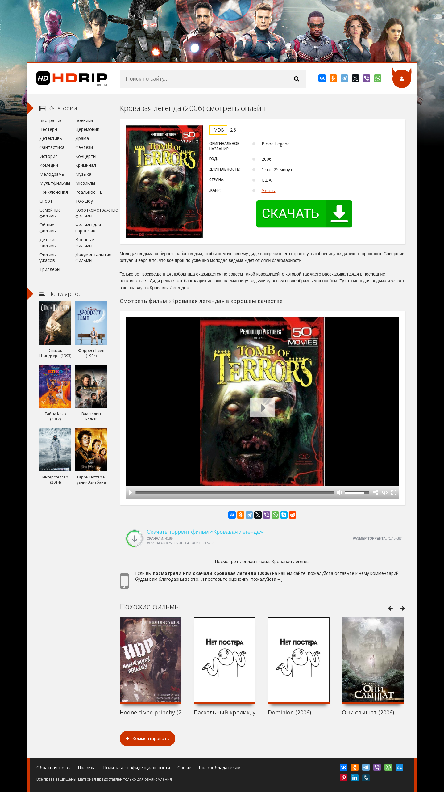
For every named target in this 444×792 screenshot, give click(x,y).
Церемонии (87, 129)
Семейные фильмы (50, 213)
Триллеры (49, 269)
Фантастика (51, 147)
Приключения (53, 192)
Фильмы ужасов (47, 257)
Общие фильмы (47, 228)
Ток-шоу (84, 201)
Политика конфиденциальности (136, 767)
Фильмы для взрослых (88, 228)
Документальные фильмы (91, 257)
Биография (51, 120)
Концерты (85, 156)
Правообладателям (219, 767)
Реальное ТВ (89, 192)
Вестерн (48, 129)
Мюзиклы (85, 183)
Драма (82, 138)
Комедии (48, 165)
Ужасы (269, 190)
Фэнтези (84, 147)
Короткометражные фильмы (91, 213)
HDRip (67, 78)
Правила (87, 767)
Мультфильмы (54, 183)
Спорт (45, 201)
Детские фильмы (48, 242)
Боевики (84, 120)
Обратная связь (53, 767)
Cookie (184, 767)
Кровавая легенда (291, 561)
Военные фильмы (84, 242)
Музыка (83, 174)
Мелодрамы (52, 174)
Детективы (51, 138)
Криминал (85, 165)
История (48, 156)
